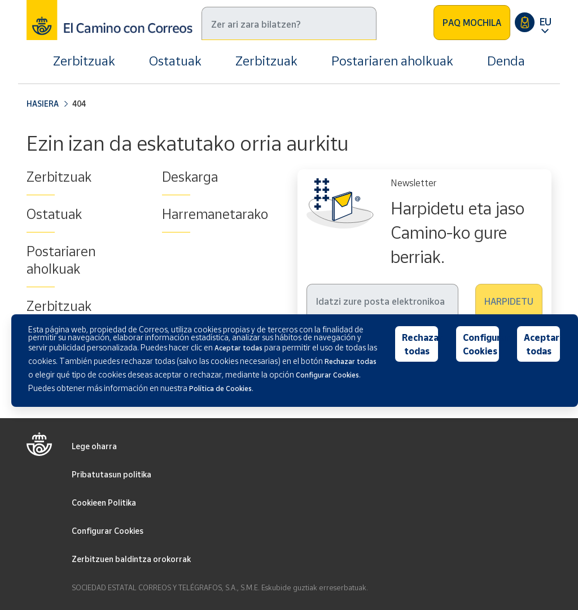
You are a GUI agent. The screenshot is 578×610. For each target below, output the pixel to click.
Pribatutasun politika (111, 474)
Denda (506, 60)
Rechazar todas (420, 344)
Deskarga (190, 177)
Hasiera (43, 103)
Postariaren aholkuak (392, 60)
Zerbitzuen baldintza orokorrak (131, 559)
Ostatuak (175, 60)
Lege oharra (94, 446)
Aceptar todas (541, 344)
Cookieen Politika (104, 502)
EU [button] (545, 21)
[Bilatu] (289, 23)
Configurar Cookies (107, 531)
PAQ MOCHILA (472, 22)
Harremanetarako (215, 214)
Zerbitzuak (84, 60)
